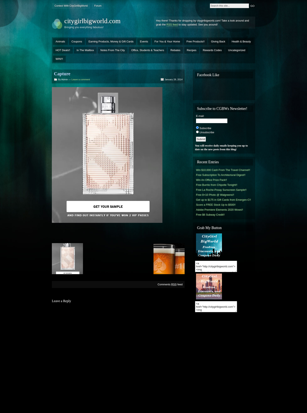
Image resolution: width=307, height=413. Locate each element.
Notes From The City (112, 50)
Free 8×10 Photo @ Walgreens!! (215, 194)
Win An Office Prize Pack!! (211, 179)
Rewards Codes (212, 50)
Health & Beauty (241, 41)
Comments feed (170, 284)
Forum (98, 5)
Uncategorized (236, 50)
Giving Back (218, 41)
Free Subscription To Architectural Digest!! (220, 174)
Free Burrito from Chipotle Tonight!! (216, 184)
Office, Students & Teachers (147, 50)
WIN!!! (59, 58)
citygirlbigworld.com (92, 21)
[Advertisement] (118, 232)
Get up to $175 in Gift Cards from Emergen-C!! (223, 199)
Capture (62, 73)
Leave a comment (81, 79)
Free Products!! (195, 41)
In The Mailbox (85, 50)
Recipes (191, 50)
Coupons (77, 41)
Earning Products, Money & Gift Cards (111, 41)
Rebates (175, 50)
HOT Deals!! (63, 50)
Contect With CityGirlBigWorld (71, 5)
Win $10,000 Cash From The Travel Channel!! (223, 170)
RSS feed (172, 24)
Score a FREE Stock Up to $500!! (216, 204)
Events (144, 41)
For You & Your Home (167, 41)
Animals (60, 41)
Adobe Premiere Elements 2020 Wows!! (219, 209)
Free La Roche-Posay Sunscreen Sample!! (221, 189)
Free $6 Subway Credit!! (210, 214)
